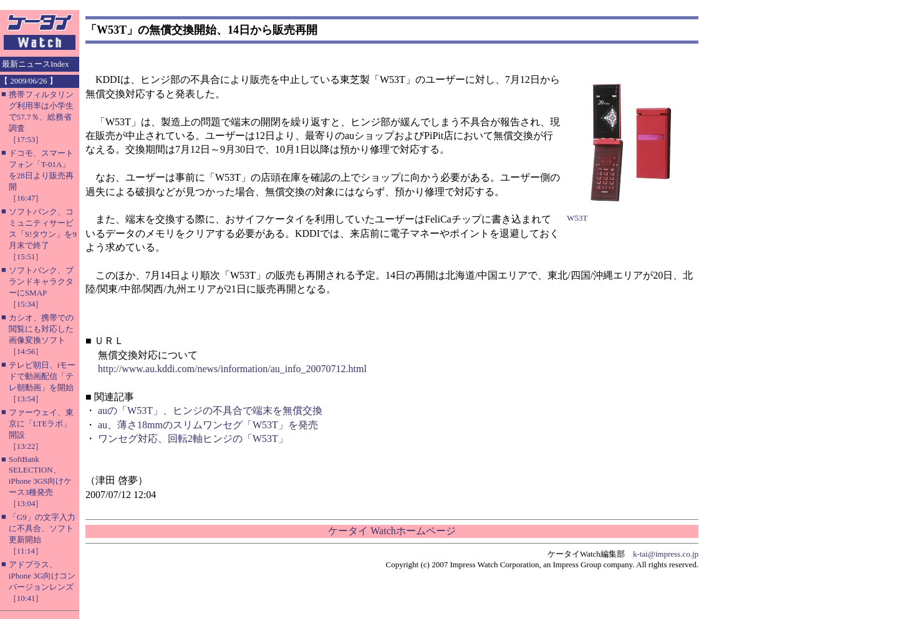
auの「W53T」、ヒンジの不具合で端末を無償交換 (210, 410)
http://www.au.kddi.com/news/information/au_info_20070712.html (232, 368)
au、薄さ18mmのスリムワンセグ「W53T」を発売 (208, 425)
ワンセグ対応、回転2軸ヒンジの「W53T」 (193, 438)
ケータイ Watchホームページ (391, 530)
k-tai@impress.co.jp (665, 554)
